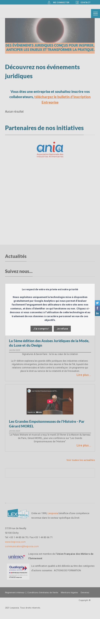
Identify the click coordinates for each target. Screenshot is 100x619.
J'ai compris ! (41, 328)
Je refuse (62, 328)
